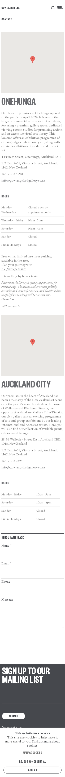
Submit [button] (13, 716)
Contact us (7, 304)
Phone (5, 581)
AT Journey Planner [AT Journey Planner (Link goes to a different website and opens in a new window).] (13, 274)
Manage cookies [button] (32, 759)
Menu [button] (60, 7)
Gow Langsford (10, 7)
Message (7, 599)
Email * (6, 563)
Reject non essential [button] (32, 768)
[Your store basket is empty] (53, 7)
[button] (32, 65)
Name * (6, 546)
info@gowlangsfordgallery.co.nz (23, 186)
